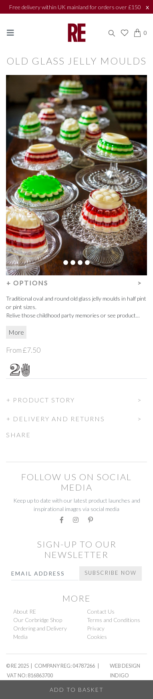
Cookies (97, 636)
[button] (76, 281)
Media (20, 636)
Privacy (96, 628)
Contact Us (101, 611)
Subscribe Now (111, 573)
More (16, 332)
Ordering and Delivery (40, 628)
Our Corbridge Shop (37, 619)
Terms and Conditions (113, 619)
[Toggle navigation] (10, 32)
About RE (24, 611)
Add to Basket (77, 689)
